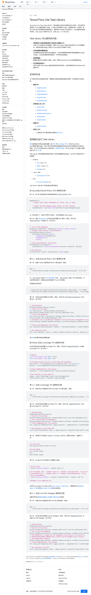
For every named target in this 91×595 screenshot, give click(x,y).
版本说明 (61, 575)
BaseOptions (43, 218)
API (36, 2)
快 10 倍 (38, 150)
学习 (31, 15)
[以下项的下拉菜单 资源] (47, 2)
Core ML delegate (42, 182)
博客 (27, 572)
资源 (44, 2)
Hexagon (39, 169)
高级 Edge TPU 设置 (47, 488)
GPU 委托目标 (50, 278)
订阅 (84, 591)
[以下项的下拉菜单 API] (39, 2)
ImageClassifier (42, 88)
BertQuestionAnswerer (44, 113)
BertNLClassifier (42, 110)
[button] (11, 35)
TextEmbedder (41, 120)
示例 (15, 6)
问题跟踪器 (62, 572)
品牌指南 (61, 581)
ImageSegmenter (42, 94)
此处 (32, 337)
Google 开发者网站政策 (45, 558)
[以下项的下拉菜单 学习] (31, 2)
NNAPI (39, 166)
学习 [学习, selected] (27, 2)
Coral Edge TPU (62, 144)
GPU (54, 144)
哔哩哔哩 (28, 581)
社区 (52, 2)
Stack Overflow (63, 578)
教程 (3, 6)
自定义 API (58, 132)
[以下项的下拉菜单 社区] (55, 2)
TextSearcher (41, 116)
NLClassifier (40, 107)
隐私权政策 (33, 591)
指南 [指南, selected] (9, 6)
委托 (31, 144)
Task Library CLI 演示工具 (60, 486)
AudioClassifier (41, 126)
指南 (35, 15)
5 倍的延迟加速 (59, 148)
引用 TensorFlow (63, 584)
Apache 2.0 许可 (81, 556)
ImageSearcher (41, 97)
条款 (27, 591)
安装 (22, 2)
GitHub (85, 2)
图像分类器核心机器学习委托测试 (49, 497)
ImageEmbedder (42, 101)
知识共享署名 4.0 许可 (53, 556)
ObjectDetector (41, 91)
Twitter (28, 578)
